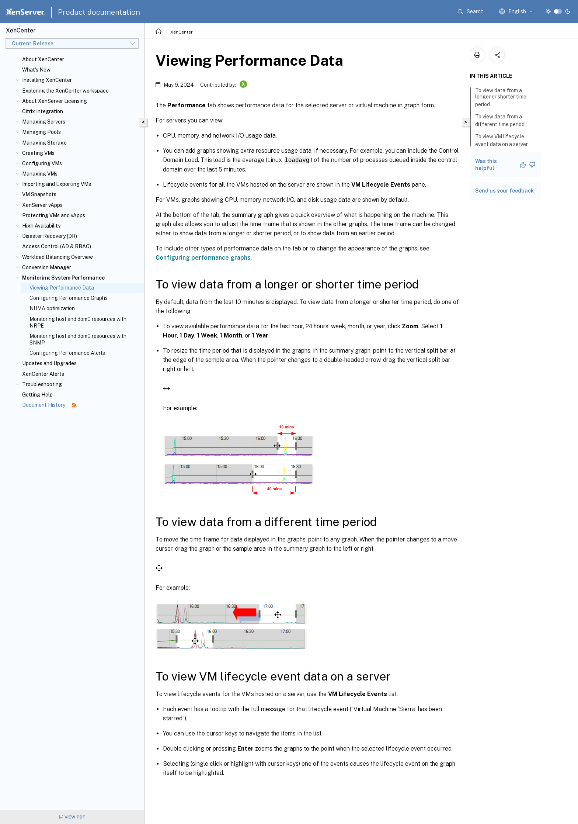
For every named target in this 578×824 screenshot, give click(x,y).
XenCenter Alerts (43, 374)
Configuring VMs (42, 163)
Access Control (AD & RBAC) (56, 246)
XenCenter (181, 32)
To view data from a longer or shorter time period (500, 97)
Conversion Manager (46, 267)
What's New (36, 70)
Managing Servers (43, 122)
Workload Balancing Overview (57, 257)
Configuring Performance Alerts (67, 353)
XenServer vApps (42, 205)
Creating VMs (38, 153)
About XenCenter (43, 59)
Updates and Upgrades (49, 363)
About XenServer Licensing (54, 101)
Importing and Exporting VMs (56, 184)
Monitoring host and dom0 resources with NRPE (77, 322)
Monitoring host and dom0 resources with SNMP (77, 339)
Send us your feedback (504, 191)
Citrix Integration (42, 111)
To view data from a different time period (504, 120)
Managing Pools (41, 132)
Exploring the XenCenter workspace (65, 91)
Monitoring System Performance (63, 278)
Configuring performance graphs (203, 257)
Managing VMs (40, 174)
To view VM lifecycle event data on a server (505, 140)
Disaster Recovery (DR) (49, 236)
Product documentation (99, 12)
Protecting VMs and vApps (53, 215)
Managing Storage (44, 143)
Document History (49, 405)
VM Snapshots (39, 194)
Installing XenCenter (47, 80)
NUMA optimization (52, 308)
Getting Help (37, 395)
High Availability (41, 226)
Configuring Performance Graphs (68, 298)
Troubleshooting (42, 384)
